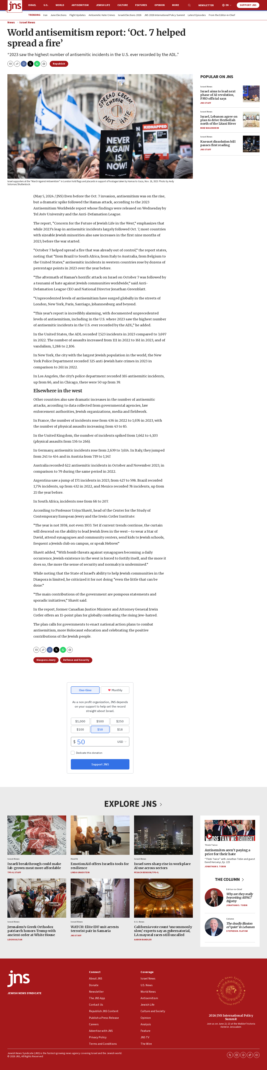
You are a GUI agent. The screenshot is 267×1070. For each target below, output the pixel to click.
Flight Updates (78, 15)
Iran (45, 15)
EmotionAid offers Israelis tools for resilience (100, 866)
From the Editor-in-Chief (222, 15)
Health (74, 858)
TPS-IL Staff (14, 872)
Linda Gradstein (80, 872)
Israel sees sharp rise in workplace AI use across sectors (162, 866)
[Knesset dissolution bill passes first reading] (251, 144)
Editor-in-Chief (234, 889)
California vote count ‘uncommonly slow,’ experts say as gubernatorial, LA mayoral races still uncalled (163, 931)
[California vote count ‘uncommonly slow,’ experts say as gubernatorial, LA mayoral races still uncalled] (163, 898)
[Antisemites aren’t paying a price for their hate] (230, 830)
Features (141, 5)
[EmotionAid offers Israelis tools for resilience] (100, 835)
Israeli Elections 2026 (129, 15)
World (60, 5)
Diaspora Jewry (46, 660)
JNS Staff (205, 103)
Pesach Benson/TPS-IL (146, 872)
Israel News (27, 22)
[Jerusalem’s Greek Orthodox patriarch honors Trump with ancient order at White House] (36, 898)
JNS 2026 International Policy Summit (164, 15)
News (11, 22)
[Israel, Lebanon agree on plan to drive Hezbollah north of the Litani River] (251, 119)
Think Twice (211, 845)
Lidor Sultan (14, 939)
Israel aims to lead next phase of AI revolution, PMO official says (217, 94)
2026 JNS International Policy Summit (231, 1017)
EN (227, 5)
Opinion (159, 5)
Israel (32, 5)
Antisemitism (80, 5)
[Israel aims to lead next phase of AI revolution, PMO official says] (251, 94)
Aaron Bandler (142, 939)
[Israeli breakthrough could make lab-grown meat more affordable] (36, 835)
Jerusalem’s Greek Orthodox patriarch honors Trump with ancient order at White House (31, 931)
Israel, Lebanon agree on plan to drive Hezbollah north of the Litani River (218, 120)
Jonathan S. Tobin (215, 866)
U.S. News (139, 921)
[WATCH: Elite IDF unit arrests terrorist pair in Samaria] (100, 898)
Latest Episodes (197, 15)
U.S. (46, 5)
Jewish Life (103, 5)
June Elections (58, 15)
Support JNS (248, 5)
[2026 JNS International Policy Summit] (231, 990)
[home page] (15, 6)
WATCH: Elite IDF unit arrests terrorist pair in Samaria (95, 929)
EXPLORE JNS (133, 804)
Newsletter (206, 5)
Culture (122, 5)
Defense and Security (76, 660)
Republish (59, 64)
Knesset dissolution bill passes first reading (217, 143)
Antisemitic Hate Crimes (102, 15)
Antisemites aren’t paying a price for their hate (227, 852)
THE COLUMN (230, 879)
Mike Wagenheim (209, 128)
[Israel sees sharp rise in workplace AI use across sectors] (163, 835)
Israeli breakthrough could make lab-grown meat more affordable (34, 866)
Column (230, 918)
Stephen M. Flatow (237, 931)
